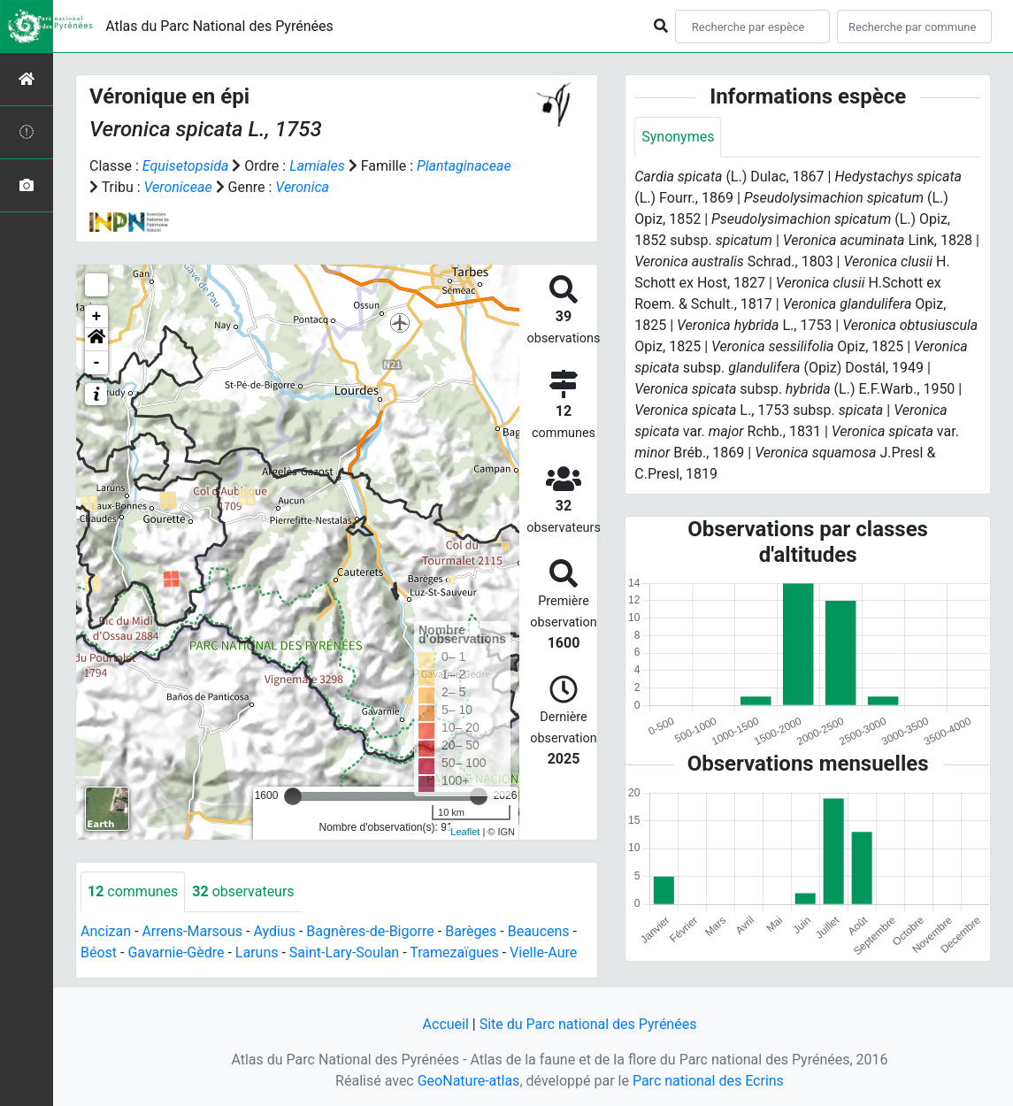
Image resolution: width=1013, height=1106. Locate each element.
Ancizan (106, 931)
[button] (96, 339)
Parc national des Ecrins (708, 1080)
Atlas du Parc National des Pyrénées (219, 26)
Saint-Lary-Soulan (344, 952)
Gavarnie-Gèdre (175, 952)
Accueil (446, 1024)
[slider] (293, 796)
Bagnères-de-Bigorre (370, 931)
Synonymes (677, 136)
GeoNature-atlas (469, 1080)
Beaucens (539, 931)
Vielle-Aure (543, 952)
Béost (99, 952)
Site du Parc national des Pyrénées (588, 1024)
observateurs (243, 891)
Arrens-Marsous (192, 931)
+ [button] (97, 316)
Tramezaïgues (454, 952)
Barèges (470, 931)
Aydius (274, 931)
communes (133, 891)
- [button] (97, 362)
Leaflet (465, 831)
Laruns (257, 952)
